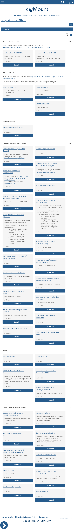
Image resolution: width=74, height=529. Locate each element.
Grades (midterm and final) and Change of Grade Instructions (13, 451)
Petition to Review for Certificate (14, 273)
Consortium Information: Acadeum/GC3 (11, 172)
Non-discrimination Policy (25, 517)
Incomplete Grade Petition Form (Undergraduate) (46, 201)
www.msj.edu (7, 517)
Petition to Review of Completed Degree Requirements (46, 261)
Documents (56, 15)
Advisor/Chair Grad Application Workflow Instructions (13, 414)
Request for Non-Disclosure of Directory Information (46, 389)
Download (23, 65)
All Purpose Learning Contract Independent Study (45, 242)
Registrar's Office (36, 15)
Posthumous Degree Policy (12, 487)
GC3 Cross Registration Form (45, 185)
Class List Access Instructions (45, 433)
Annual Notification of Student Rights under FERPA (46, 372)
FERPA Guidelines (9, 356)
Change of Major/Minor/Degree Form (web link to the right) (46, 164)
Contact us (43, 517)
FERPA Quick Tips (41, 356)
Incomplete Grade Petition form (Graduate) (13, 216)
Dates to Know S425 (42, 104)
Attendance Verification (43, 413)
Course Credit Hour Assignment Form (13, 434)
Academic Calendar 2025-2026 (46, 53)
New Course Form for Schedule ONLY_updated (46, 472)
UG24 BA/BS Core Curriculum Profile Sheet (45, 317)
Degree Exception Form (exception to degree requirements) (14, 197)
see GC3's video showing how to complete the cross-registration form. (16, 178)
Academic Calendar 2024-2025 (13, 53)
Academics (26, 15)
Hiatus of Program (9, 470)
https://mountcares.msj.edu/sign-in (14, 158)
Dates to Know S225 (42, 87)
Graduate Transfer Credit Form (46, 455)
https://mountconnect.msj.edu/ (46, 172)
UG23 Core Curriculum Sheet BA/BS (15, 328)
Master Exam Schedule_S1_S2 (13, 127)
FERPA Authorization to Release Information (13, 372)
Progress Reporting (42, 491)
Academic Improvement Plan (45, 149)
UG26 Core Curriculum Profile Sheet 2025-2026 (47, 298)
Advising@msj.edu (9, 183)
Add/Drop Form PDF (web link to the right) (14, 150)
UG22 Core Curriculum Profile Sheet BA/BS (47, 333)
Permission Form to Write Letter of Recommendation (14, 257)
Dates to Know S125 (10, 87)
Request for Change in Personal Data (13, 292)
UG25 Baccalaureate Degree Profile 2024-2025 (15, 311)
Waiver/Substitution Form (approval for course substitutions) (47, 280)
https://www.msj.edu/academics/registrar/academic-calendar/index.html (26, 47)
